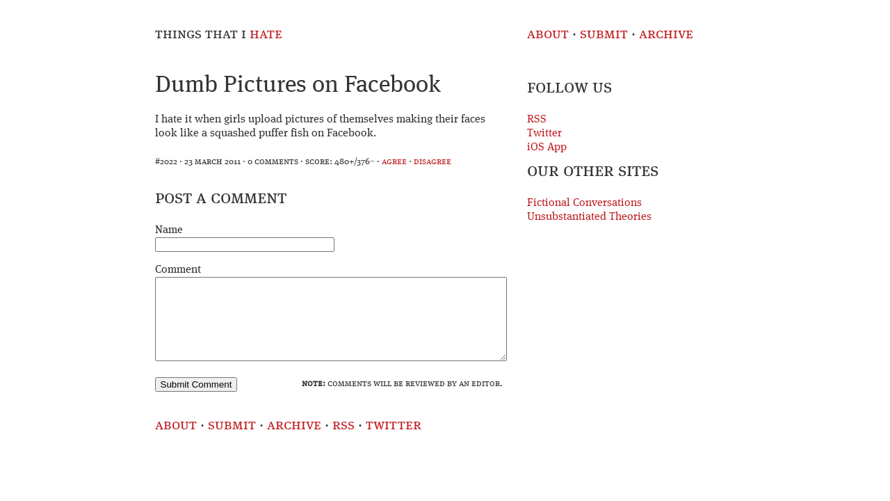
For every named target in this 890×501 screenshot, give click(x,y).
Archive (666, 34)
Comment (178, 270)
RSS (537, 119)
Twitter (544, 133)
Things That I (218, 34)
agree (394, 161)
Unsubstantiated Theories (589, 217)
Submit (604, 34)
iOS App (547, 147)
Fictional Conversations (584, 203)
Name (169, 230)
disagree (432, 161)
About (548, 34)
